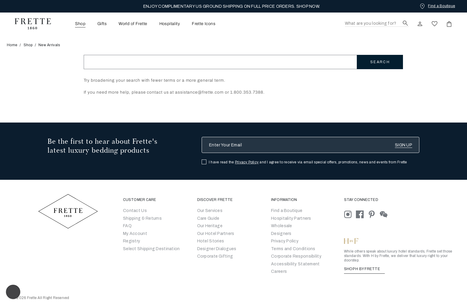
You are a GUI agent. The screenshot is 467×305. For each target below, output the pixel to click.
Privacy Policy (247, 162)
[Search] (377, 24)
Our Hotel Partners (215, 233)
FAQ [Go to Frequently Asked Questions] (127, 226)
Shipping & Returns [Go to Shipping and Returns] (142, 218)
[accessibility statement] (295, 264)
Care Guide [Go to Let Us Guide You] (208, 218)
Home (14, 45)
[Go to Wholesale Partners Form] (281, 226)
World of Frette (133, 24)
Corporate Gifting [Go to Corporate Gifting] (215, 256)
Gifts (102, 24)
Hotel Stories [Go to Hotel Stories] (210, 241)
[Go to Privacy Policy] (284, 241)
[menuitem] (72, 23)
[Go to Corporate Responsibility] (296, 256)
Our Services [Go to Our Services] (209, 210)
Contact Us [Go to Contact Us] (135, 210)
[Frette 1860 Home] (30, 24)
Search (380, 62)
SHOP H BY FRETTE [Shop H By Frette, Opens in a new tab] (364, 269)
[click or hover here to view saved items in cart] (449, 23)
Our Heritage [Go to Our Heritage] (209, 226)
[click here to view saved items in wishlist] (434, 23)
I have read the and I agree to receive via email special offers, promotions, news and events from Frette (308, 162)
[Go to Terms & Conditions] (293, 249)
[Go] (281, 233)
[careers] (279, 271)
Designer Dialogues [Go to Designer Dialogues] (216, 249)
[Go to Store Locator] (286, 210)
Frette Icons (203, 24)
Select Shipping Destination (151, 249)
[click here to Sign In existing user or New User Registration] (420, 23)
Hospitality (169, 24)
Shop (28, 45)
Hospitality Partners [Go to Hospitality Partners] (291, 218)
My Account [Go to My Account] (135, 233)
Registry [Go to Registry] (131, 241)
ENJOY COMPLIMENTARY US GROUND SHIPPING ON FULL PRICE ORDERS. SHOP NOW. (231, 6)
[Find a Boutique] (437, 6)
